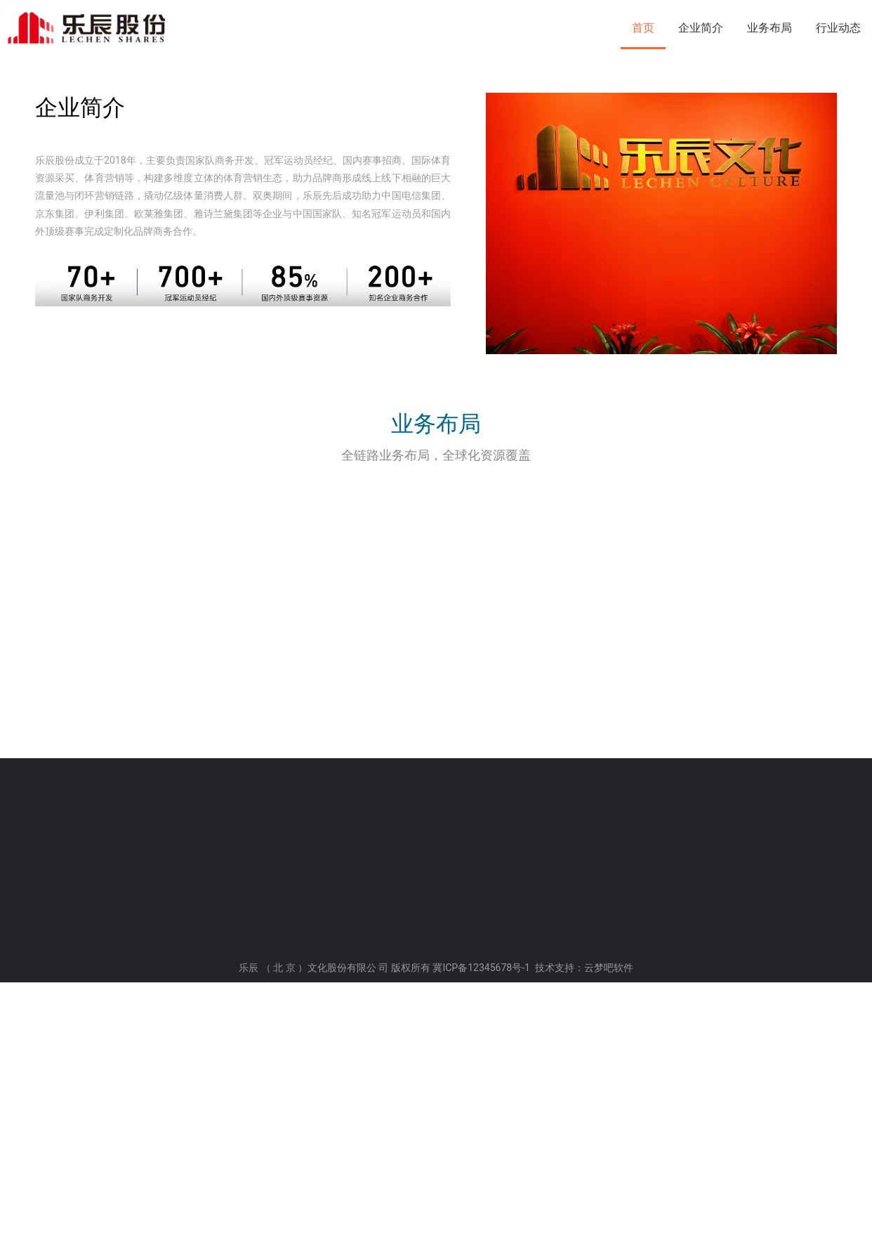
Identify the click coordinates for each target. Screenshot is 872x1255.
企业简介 (700, 27)
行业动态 (838, 27)
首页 (643, 27)
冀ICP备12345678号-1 (480, 1241)
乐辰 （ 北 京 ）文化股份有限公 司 (313, 1241)
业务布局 (769, 27)
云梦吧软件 (608, 1241)
